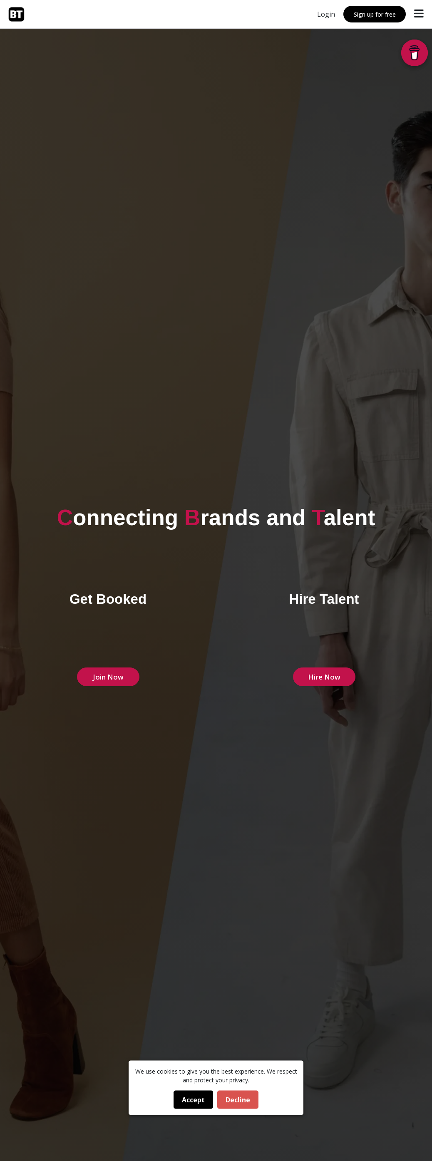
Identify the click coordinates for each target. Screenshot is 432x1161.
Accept (193, 1099)
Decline (238, 1099)
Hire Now (324, 677)
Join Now (108, 677)
